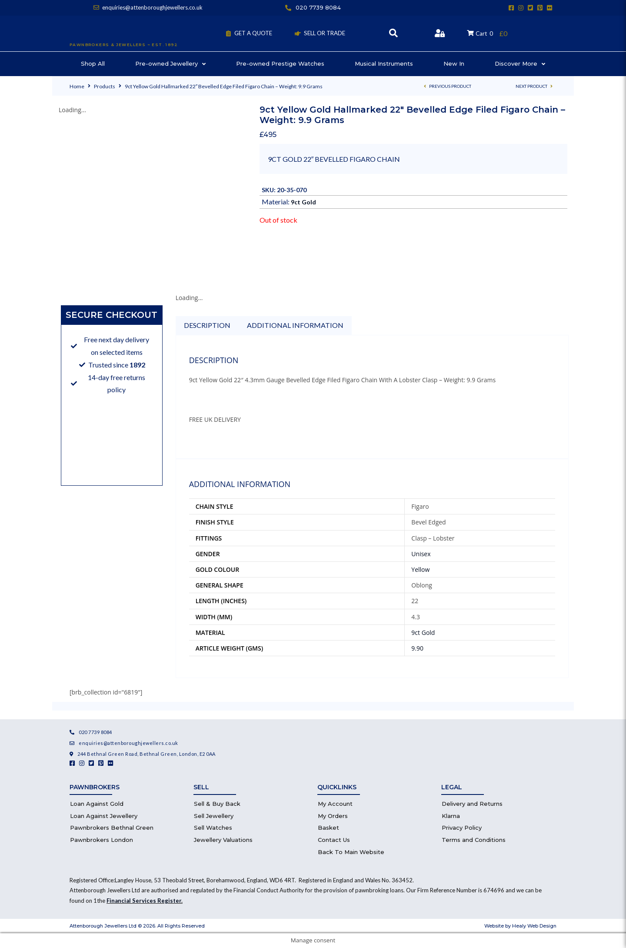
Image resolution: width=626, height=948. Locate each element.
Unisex (420, 554)
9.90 (417, 648)
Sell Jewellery (213, 815)
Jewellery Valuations (223, 839)
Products (104, 86)
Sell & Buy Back (217, 803)
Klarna (451, 815)
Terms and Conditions (474, 839)
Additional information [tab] (295, 325)
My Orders (333, 815)
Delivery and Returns (472, 803)
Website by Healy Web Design (520, 926)
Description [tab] (207, 325)
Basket (328, 827)
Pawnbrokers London (101, 839)
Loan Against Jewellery (103, 815)
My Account (335, 803)
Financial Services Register (144, 900)
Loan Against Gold (96, 803)
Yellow (420, 569)
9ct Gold (303, 202)
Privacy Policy (462, 827)
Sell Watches (213, 827)
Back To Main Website (351, 851)
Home (77, 86)
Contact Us (334, 839)
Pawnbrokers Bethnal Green (111, 827)
